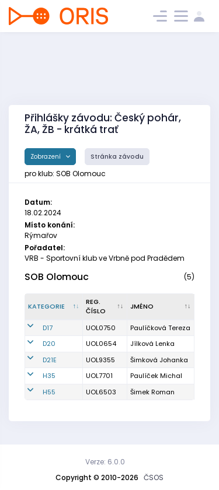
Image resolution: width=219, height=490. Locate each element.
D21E (50, 360)
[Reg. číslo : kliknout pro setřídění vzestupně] (105, 307)
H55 (49, 392)
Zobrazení (46, 156)
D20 (49, 343)
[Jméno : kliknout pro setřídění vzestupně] (160, 307)
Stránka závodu (117, 156)
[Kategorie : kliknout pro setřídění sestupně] (54, 307)
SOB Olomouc (57, 277)
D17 (48, 327)
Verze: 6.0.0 (105, 462)
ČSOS (154, 477)
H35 (49, 375)
